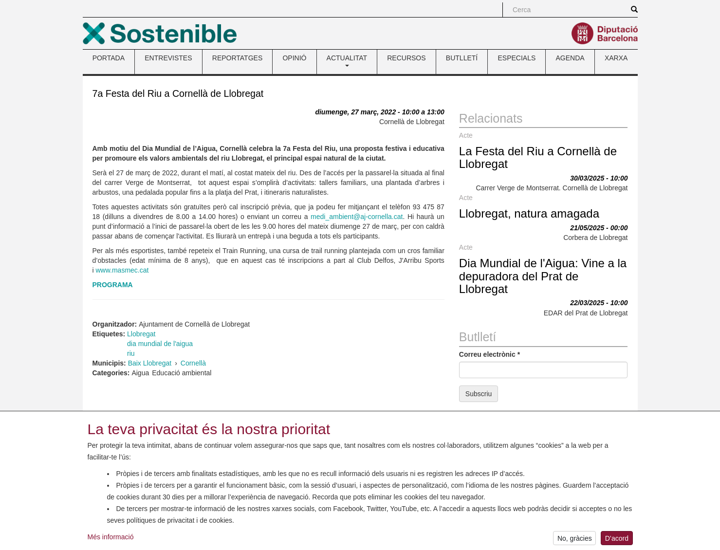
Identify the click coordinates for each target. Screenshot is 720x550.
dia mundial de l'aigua (160, 344)
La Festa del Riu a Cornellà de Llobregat (538, 157)
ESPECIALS (516, 58)
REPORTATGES (237, 58)
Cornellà (193, 363)
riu (131, 353)
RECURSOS (406, 58)
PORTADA (108, 58)
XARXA (616, 58)
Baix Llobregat (150, 363)
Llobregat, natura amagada (529, 213)
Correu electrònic (489, 354)
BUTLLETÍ (462, 58)
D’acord (616, 540)
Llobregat (141, 334)
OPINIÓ (294, 58)
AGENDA (570, 58)
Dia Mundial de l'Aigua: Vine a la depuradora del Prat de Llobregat (543, 276)
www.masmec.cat (122, 270)
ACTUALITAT (347, 60)
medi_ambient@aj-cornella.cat (357, 216)
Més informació (111, 539)
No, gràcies (574, 540)
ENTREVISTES (168, 58)
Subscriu (478, 394)
